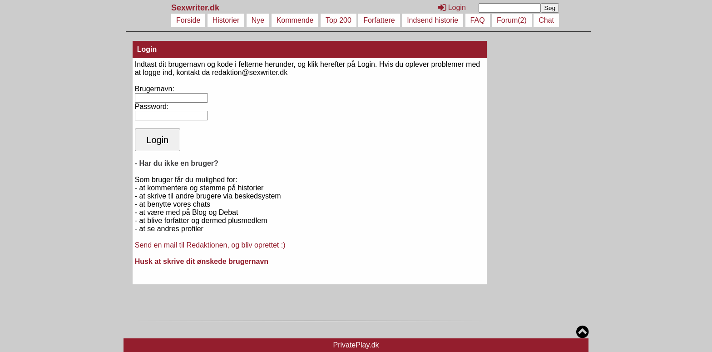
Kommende (295, 20)
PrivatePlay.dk (356, 345)
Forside (188, 20)
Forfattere (379, 20)
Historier (226, 20)
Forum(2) (512, 20)
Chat (546, 20)
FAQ (477, 20)
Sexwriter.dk (196, 7)
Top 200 (338, 20)
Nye (258, 20)
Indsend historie (432, 20)
